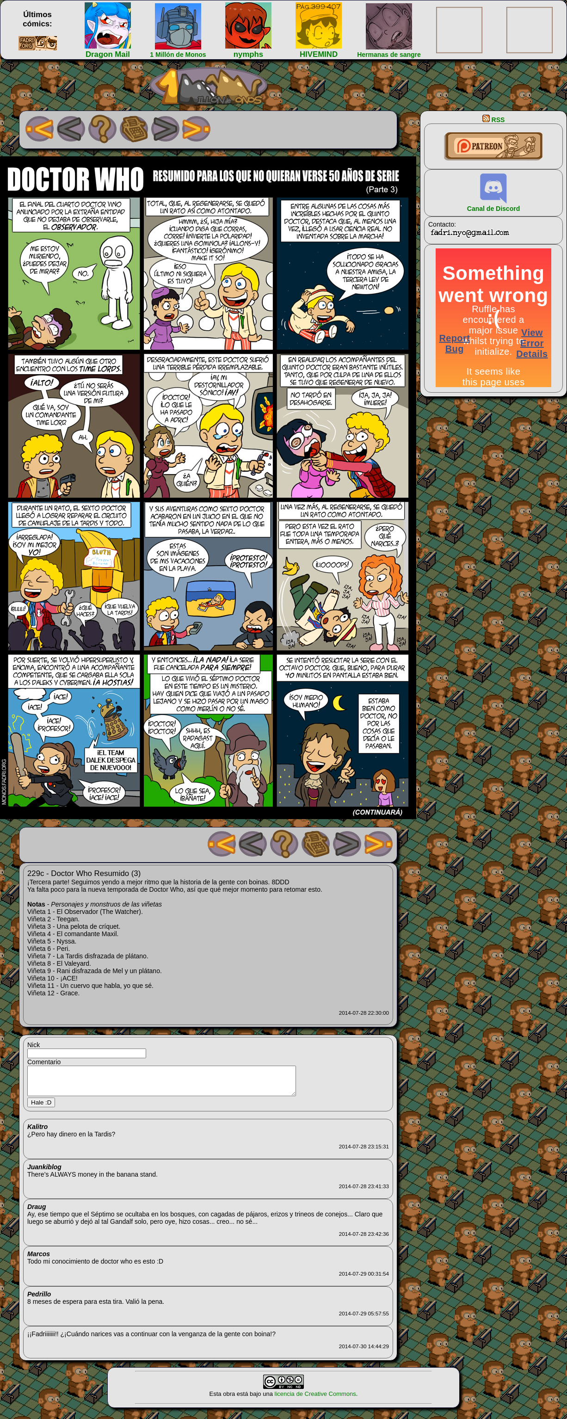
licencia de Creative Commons (315, 1399)
